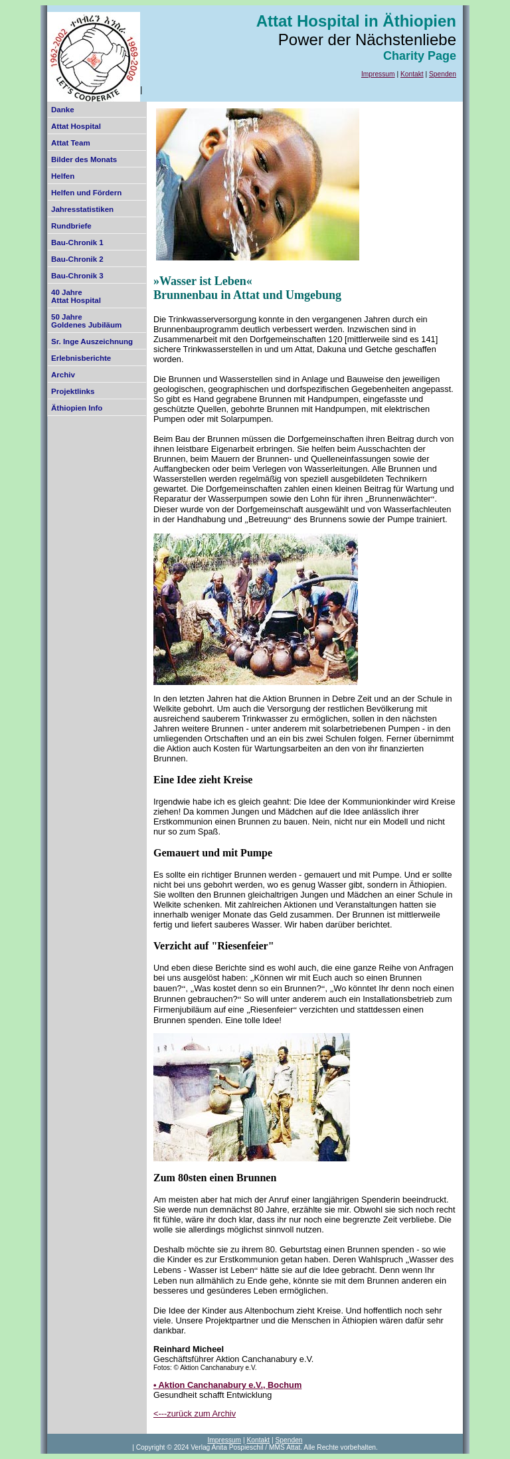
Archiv (63, 375)
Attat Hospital (76, 126)
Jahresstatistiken (82, 209)
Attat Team (70, 143)
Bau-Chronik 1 (77, 242)
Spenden (442, 74)
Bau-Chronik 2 (77, 259)
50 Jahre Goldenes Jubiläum (86, 321)
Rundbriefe (71, 226)
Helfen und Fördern (86, 193)
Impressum (378, 74)
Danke (62, 110)
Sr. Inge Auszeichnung (92, 341)
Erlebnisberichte (81, 358)
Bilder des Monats (84, 159)
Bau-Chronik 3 (77, 276)
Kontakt (412, 74)
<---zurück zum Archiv (194, 1413)
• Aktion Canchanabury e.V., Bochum (227, 1385)
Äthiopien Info (76, 408)
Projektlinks (72, 391)
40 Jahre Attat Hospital (76, 296)
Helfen (62, 176)
